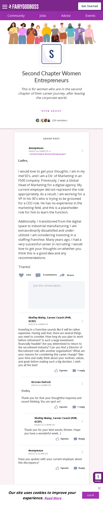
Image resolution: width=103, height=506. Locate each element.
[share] (62, 274)
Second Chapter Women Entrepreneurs (47, 154)
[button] (82, 150)
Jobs (43, 15)
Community (16, 15)
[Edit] (82, 150)
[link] (51, 213)
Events (90, 15)
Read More (52, 498)
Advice (66, 15)
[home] (24, 7)
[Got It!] (90, 495)
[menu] (5, 3)
